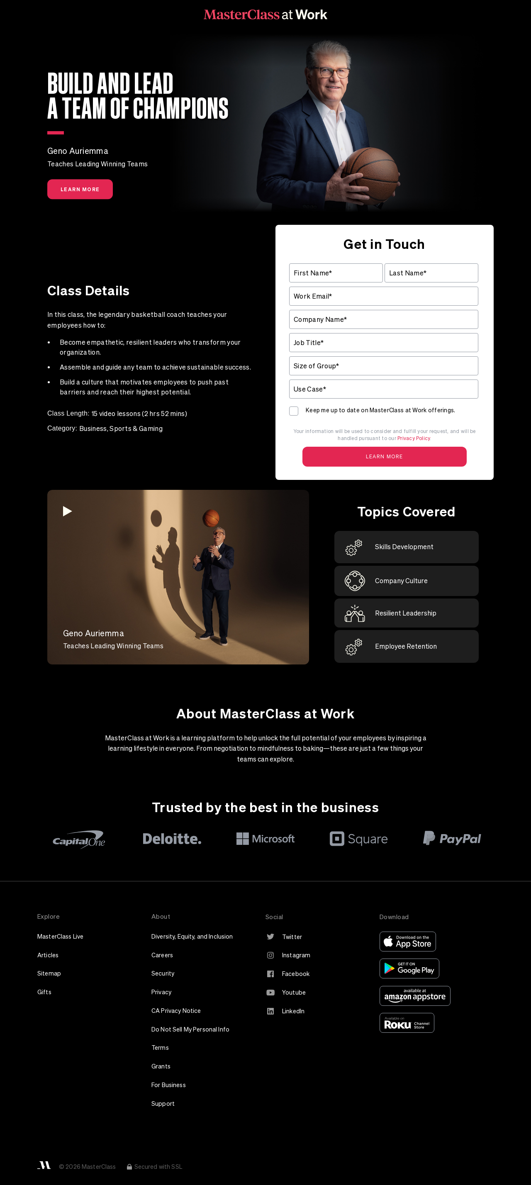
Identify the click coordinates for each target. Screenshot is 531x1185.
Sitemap (49, 973)
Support (163, 1103)
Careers (162, 955)
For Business (168, 1084)
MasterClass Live (60, 936)
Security (162, 973)
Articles (47, 955)
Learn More (80, 189)
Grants (161, 1066)
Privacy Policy (413, 438)
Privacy (161, 991)
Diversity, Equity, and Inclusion (192, 936)
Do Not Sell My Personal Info (190, 1029)
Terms (160, 1047)
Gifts (44, 991)
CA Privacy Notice (176, 1010)
